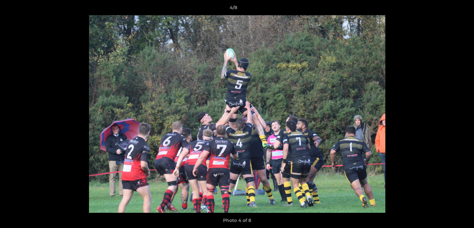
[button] (447, 9)
